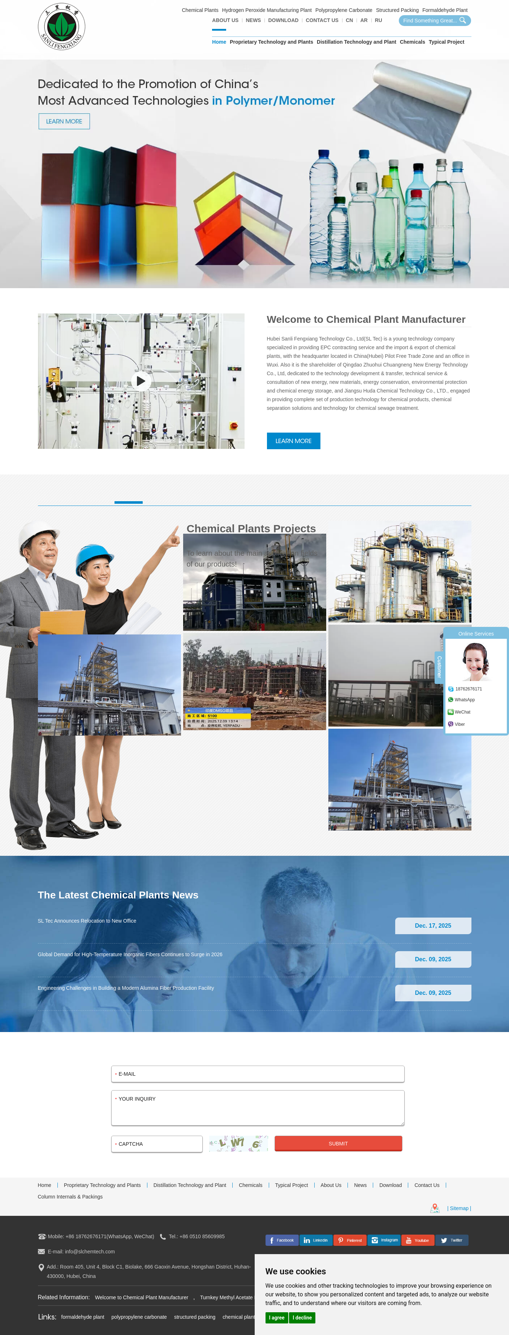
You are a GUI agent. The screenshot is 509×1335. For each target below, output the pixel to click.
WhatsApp (465, 699)
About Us (225, 20)
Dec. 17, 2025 (433, 926)
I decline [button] (302, 1318)
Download (283, 20)
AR (363, 20)
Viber (460, 724)
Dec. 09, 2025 (433, 959)
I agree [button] (277, 1318)
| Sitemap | (459, 1208)
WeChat (462, 712)
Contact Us (322, 20)
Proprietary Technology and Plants (271, 42)
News (253, 20)
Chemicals (412, 42)
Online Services (476, 634)
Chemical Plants (200, 10)
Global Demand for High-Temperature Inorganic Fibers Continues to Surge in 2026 (130, 954)
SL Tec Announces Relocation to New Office (87, 921)
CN (349, 20)
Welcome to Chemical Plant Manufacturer (142, 1297)
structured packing (194, 1317)
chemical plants (240, 1317)
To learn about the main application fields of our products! (252, 558)
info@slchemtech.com (90, 1251)
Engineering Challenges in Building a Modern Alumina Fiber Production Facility (126, 988)
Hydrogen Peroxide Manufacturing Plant (267, 10)
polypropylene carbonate (139, 1317)
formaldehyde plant (82, 1317)
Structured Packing (397, 10)
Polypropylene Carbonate (343, 10)
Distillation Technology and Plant (356, 42)
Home (219, 42)
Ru (378, 20)
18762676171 (469, 689)
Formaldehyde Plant (444, 10)
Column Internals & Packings (70, 1197)
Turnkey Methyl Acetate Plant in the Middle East (253, 1297)
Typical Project (447, 42)
